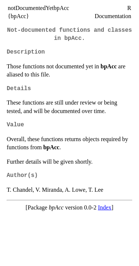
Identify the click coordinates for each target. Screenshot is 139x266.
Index (104, 207)
